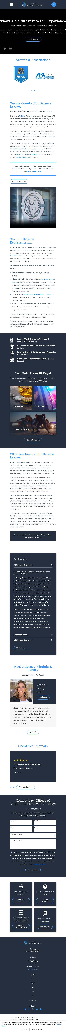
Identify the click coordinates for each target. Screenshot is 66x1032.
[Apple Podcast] (25, 1007)
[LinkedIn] (41, 1007)
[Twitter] (33, 1007)
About (33, 981)
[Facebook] (29, 1007)
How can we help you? (17, 838)
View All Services (33, 440)
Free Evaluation (33, 39)
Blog (33, 989)
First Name (14, 819)
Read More (43, 695)
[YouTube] (37, 1007)
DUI (33, 985)
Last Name (37, 819)
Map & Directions (33, 967)
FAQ (33, 994)
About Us (33, 730)
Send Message (33, 868)
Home (33, 977)
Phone (12, 825)
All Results (20, 646)
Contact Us (32, 998)
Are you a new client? (16, 832)
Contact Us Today (19, 181)
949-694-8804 (33, 949)
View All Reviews (25, 785)
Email (35, 825)
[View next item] (34, 91)
